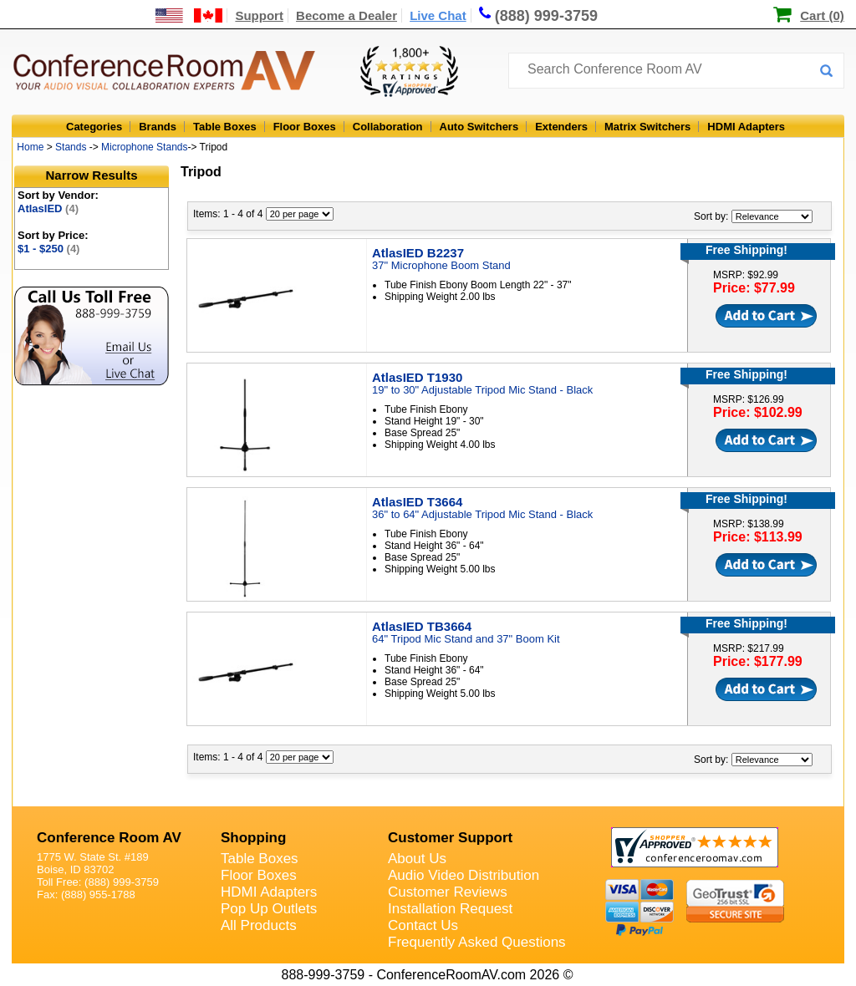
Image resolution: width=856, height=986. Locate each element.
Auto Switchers (479, 126)
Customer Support (450, 838)
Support (259, 15)
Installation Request (450, 909)
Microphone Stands (144, 147)
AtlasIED (48, 208)
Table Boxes (225, 126)
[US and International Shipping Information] (189, 15)
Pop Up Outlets (269, 909)
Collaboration (388, 126)
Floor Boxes (304, 126)
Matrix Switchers (647, 126)
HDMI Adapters (746, 126)
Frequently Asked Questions (477, 942)
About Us (417, 859)
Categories (94, 126)
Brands (157, 126)
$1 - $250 (48, 248)
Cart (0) (822, 15)
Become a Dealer (346, 15)
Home (30, 147)
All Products (259, 925)
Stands (70, 147)
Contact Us (423, 925)
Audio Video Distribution (463, 875)
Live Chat (438, 15)
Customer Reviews (447, 892)
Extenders (561, 126)
